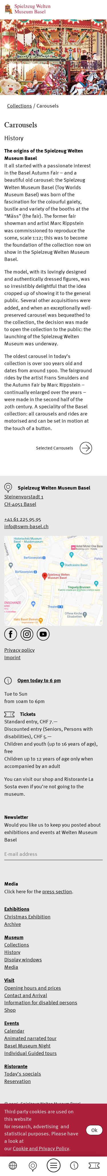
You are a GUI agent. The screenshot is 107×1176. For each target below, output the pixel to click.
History (12, 952)
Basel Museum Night (27, 1046)
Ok (94, 1130)
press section (57, 891)
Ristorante (15, 1066)
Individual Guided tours (30, 1053)
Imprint (12, 657)
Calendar (14, 1031)
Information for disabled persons (40, 1002)
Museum (13, 937)
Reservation (17, 1081)
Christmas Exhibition (27, 917)
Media (11, 967)
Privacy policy (19, 650)
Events (11, 1023)
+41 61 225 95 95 (22, 519)
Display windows (23, 960)
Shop (10, 1010)
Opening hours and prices (32, 988)
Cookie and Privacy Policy (41, 1148)
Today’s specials (22, 1074)
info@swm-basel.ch (26, 526)
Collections (19, 106)
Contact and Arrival (25, 995)
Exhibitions (16, 909)
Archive (12, 924)
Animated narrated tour (30, 1038)
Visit (9, 980)
